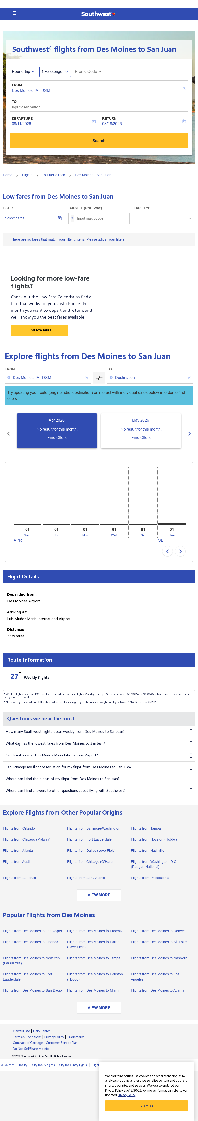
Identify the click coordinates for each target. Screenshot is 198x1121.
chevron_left (167, 546)
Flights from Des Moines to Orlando (30, 936)
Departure (22, 118)
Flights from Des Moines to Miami (93, 985)
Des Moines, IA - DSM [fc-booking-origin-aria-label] (31, 90)
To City (23, 1059)
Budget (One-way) (85, 208)
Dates (8, 208)
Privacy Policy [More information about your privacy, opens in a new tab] (126, 1095)
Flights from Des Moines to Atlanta (157, 985)
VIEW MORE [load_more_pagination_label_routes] (99, 890)
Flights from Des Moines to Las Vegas (32, 925)
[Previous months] (9, 430)
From (17, 85)
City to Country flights (73, 1059)
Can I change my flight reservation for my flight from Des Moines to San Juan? (99, 762)
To (14, 102)
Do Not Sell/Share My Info (31, 1043)
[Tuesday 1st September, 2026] (172, 519)
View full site (21, 1026)
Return (109, 118)
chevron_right (180, 546)
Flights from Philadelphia (150, 872)
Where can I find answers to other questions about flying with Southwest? (99, 785)
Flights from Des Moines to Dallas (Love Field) (93, 939)
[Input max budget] (101, 218)
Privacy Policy (54, 1031)
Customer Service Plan (62, 1037)
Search (99, 141)
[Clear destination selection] (190, 377)
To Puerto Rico (53, 175)
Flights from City (102, 1059)
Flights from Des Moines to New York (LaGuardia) (31, 955)
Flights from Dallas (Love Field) (91, 845)
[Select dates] (33, 218)
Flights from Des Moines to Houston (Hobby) (95, 971)
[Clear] (185, 88)
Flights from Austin (17, 856)
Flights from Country (130, 1059)
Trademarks (75, 1031)
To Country (7, 1059)
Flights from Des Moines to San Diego (32, 985)
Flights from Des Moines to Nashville (159, 953)
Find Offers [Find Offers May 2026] (141, 437)
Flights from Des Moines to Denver (158, 925)
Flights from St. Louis (19, 872)
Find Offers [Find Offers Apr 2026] (57, 437)
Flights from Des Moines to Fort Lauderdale (27, 971)
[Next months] (189, 430)
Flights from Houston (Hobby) (154, 834)
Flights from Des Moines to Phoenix (94, 925)
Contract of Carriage (28, 1037)
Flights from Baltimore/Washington (93, 823)
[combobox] (48, 378)
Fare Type (143, 208)
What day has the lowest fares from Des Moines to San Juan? (99, 738)
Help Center (41, 1026)
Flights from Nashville (147, 845)
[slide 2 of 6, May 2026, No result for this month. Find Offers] (141, 430)
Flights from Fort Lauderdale (89, 834)
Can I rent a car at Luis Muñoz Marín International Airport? (99, 750)
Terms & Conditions (27, 1031)
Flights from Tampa (146, 823)
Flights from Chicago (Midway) (26, 834)
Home (7, 175)
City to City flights (43, 1059)
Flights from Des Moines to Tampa (93, 953)
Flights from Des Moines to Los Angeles (155, 971)
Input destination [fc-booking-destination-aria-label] (26, 107)
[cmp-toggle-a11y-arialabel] (99, 378)
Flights (27, 175)
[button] (14, 13)
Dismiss (146, 1106)
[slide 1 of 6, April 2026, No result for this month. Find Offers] (57, 430)
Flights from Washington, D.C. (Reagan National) (154, 858)
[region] (146, 1091)
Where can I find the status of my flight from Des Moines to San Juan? (99, 774)
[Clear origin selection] (88, 377)
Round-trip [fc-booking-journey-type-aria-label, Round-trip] (21, 71)
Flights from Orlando (19, 823)
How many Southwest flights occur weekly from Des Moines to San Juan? (99, 726)
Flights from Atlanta (18, 845)
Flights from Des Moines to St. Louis (159, 936)
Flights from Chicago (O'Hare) (90, 856)
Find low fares (39, 330)
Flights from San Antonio (86, 872)
